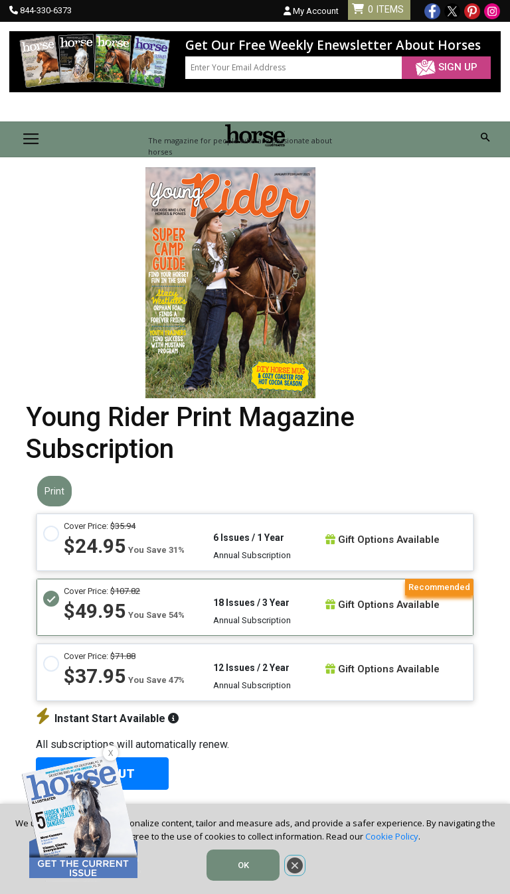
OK (243, 865)
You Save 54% (156, 615)
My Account (311, 11)
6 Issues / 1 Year (248, 537)
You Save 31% (156, 550)
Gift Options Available (382, 540)
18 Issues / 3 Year (251, 602)
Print (54, 491)
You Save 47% (156, 680)
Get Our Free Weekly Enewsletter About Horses (333, 45)
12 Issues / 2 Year (251, 667)
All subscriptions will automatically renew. (132, 744)
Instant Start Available (107, 718)
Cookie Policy (391, 836)
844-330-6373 (46, 10)
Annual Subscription (252, 555)
